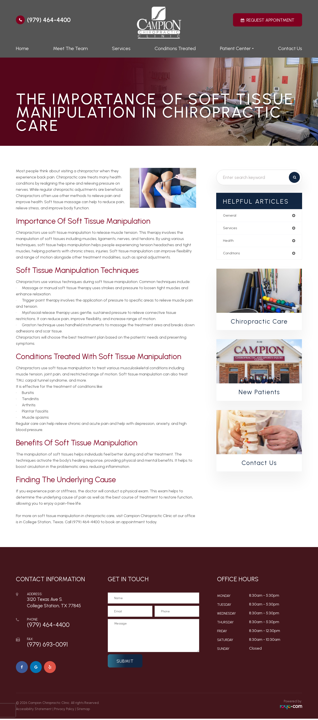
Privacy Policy (64, 710)
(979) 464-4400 (49, 20)
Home (22, 48)
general (230, 215)
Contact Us (290, 48)
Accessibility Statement (34, 710)
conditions (232, 254)
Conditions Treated (175, 48)
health (229, 241)
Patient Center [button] (237, 48)
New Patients (259, 394)
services (230, 228)
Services (121, 48)
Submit (125, 661)
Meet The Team (70, 48)
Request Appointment (270, 20)
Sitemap (83, 710)
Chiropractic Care (259, 323)
